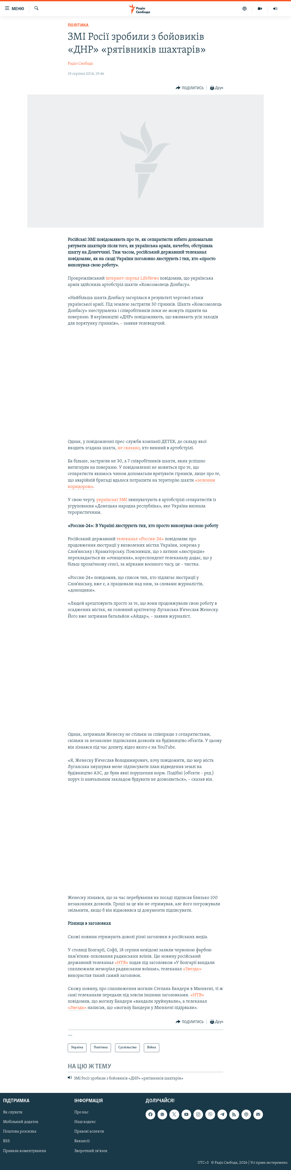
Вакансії (82, 1141)
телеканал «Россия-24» (140, 539)
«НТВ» (121, 962)
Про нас (81, 1112)
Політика (78, 25)
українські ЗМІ (111, 500)
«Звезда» (192, 969)
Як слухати (13, 1112)
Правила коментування (24, 1151)
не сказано (129, 448)
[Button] (190, 88)
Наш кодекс (85, 1122)
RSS (6, 1141)
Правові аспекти (89, 1132)
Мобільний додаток (20, 1122)
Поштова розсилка (19, 1132)
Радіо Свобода (80, 64)
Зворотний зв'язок (90, 1151)
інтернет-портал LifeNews (132, 278)
